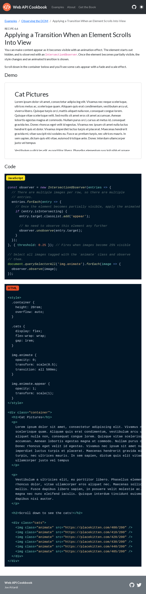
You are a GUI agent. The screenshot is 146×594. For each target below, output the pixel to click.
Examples (58, 7)
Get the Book (87, 7)
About (71, 7)
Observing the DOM (34, 21)
